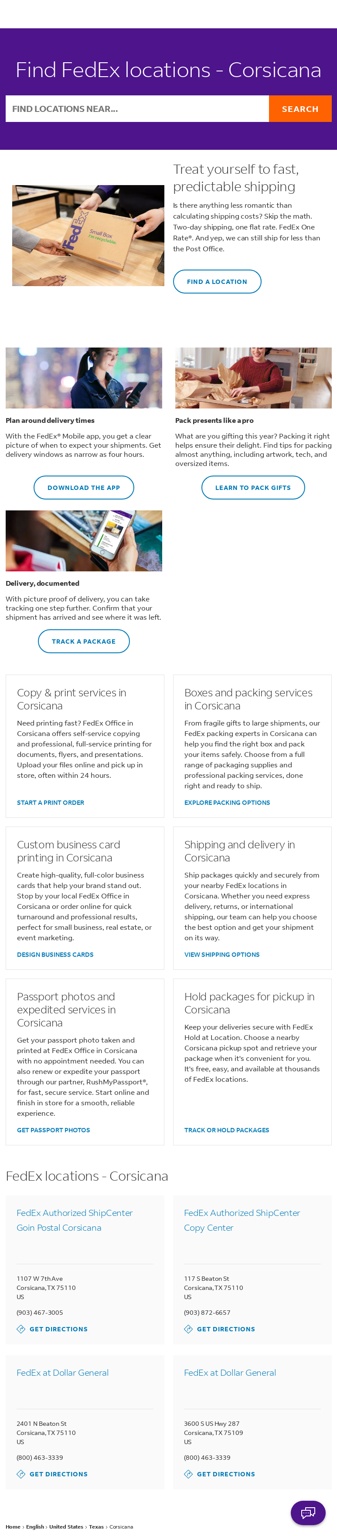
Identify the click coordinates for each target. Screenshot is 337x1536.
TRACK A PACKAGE (77, 637)
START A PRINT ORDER (50, 802)
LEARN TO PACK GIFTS (246, 484)
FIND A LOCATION (210, 278)
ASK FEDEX (308, 1513)
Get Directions (52, 1329)
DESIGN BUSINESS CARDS (55, 954)
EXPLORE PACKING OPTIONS (227, 802)
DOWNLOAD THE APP (77, 484)
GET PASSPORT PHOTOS (53, 1130)
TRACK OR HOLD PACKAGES (226, 1130)
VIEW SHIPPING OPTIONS (222, 954)
